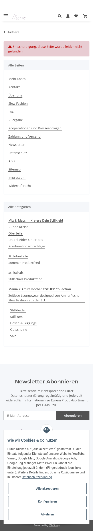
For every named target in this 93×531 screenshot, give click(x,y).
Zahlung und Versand (24, 136)
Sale (13, 336)
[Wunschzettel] (76, 16)
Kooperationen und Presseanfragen (34, 128)
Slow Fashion (18, 103)
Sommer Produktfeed (24, 262)
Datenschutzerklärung (27, 395)
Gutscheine (18, 329)
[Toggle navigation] (6, 14)
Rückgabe (15, 120)
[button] (61, 16)
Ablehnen (47, 514)
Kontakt (14, 87)
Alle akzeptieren (47, 488)
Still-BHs (16, 317)
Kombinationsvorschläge (26, 246)
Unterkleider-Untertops (25, 240)
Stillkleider (18, 310)
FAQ (11, 112)
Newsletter (16, 144)
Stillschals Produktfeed (25, 279)
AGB (11, 161)
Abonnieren (73, 415)
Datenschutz (17, 153)
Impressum (16, 177)
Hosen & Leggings (23, 323)
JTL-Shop (54, 525)
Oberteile (15, 233)
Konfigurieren (47, 501)
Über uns (15, 95)
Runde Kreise (18, 227)
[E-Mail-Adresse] (30, 415)
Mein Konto (17, 79)
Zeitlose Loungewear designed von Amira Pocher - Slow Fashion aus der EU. (45, 297)
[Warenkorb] (85, 16)
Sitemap (14, 169)
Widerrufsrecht (19, 186)
